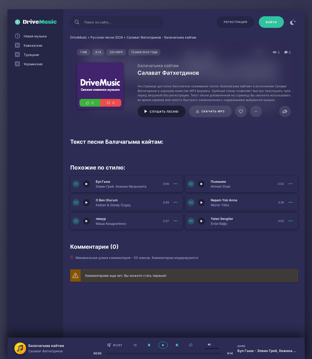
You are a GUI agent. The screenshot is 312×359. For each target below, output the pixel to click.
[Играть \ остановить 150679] (201, 221)
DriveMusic (78, 37)
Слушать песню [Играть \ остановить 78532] (164, 111)
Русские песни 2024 (107, 37)
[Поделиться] (285, 111)
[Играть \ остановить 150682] (201, 184)
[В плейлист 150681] (176, 202)
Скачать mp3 (213, 111)
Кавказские (33, 45)
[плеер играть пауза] (163, 345)
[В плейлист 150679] (291, 221)
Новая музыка (35, 36)
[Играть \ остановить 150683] (86, 184)
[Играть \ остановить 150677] (86, 221)
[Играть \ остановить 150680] (201, 202)
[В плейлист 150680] (291, 202)
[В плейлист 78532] (256, 111)
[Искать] (77, 22)
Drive (40, 22)
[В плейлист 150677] (176, 221)
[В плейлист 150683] (176, 183)
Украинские (33, 64)
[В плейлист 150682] (291, 183)
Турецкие (31, 55)
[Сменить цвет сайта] (293, 22)
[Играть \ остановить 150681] (86, 202)
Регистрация (235, 22)
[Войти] (271, 22)
